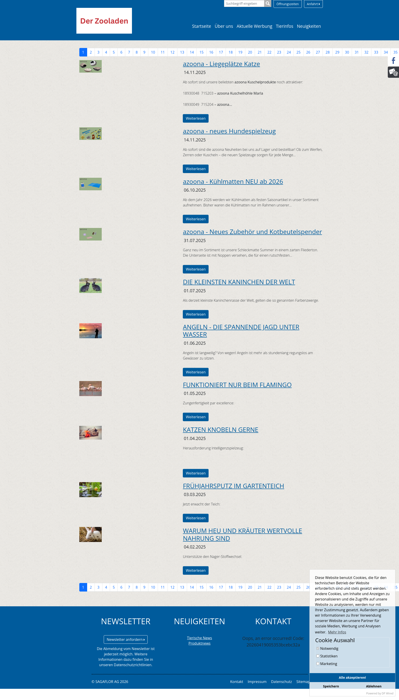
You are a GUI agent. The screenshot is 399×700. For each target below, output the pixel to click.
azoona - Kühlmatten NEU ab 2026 (233, 181)
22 (269, 52)
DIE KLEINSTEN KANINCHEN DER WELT (239, 281)
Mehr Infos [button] (337, 632)
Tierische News (199, 637)
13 (182, 52)
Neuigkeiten (309, 26)
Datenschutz (281, 681)
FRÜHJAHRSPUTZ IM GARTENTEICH (233, 485)
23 (279, 52)
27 (318, 52)
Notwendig (327, 648)
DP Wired (387, 693)
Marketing (326, 663)
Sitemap (303, 681)
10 (153, 52)
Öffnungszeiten (287, 4)
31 (357, 52)
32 (366, 52)
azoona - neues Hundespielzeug (229, 131)
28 (328, 52)
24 (289, 52)
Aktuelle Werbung (254, 26)
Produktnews (199, 643)
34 (386, 52)
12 (172, 52)
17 (221, 52)
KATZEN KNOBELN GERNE (220, 429)
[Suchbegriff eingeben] (244, 3)
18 (231, 52)
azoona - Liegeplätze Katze (221, 63)
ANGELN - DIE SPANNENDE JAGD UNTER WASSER (241, 331)
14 (192, 52)
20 (250, 52)
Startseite (201, 26)
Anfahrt (313, 4)
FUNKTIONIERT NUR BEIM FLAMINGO (237, 384)
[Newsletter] (393, 72)
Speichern (331, 686)
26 (308, 52)
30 (347, 52)
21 (260, 52)
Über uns (224, 26)
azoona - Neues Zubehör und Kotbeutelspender (252, 231)
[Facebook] (393, 60)
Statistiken (327, 656)
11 (163, 52)
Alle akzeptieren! (352, 677)
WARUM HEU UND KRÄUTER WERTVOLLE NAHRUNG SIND (242, 534)
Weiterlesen (195, 118)
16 (211, 52)
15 (201, 52)
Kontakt (236, 681)
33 (376, 52)
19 (240, 52)
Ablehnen (374, 686)
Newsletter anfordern (126, 639)
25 (298, 52)
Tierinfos (284, 26)
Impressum (257, 681)
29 (337, 52)
